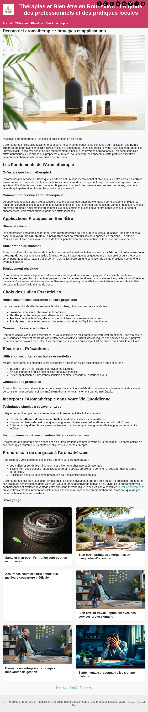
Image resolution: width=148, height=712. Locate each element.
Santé (49, 23)
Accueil (8, 23)
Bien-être (37, 23)
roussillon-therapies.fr (131, 487)
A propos (62, 23)
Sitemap (131, 702)
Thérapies (21, 23)
